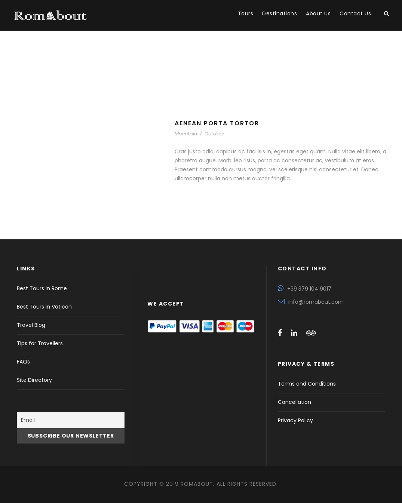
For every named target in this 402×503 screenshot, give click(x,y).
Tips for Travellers (40, 343)
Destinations (279, 13)
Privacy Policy (295, 420)
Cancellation (294, 402)
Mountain (186, 133)
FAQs (23, 361)
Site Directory (34, 380)
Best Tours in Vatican (44, 306)
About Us (318, 13)
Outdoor (214, 133)
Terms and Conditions (307, 383)
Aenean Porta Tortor (217, 123)
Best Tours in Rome (42, 288)
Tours (246, 13)
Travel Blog (31, 325)
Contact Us (355, 13)
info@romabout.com (316, 302)
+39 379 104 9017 (309, 288)
